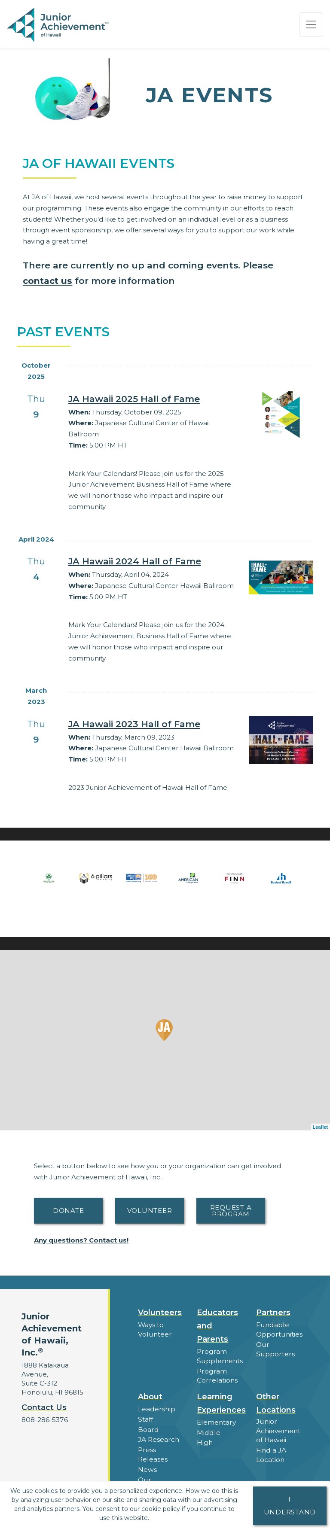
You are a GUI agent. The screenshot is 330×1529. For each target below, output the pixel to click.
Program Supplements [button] (219, 1356)
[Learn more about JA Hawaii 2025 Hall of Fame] (152, 399)
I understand (290, 1505)
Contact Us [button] (44, 1407)
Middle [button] (208, 1431)
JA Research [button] (158, 1437)
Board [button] (148, 1427)
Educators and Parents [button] (217, 1326)
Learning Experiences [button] (221, 1402)
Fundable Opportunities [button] (279, 1329)
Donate (68, 1210)
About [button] (150, 1395)
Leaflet (320, 1127)
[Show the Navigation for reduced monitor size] (311, 24)
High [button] (204, 1441)
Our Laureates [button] (154, 1480)
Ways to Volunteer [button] (154, 1329)
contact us (48, 280)
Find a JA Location (271, 1452)
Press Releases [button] (152, 1451)
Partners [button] (273, 1312)
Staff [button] (145, 1417)
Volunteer (149, 1210)
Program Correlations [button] (216, 1374)
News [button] (147, 1466)
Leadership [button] (156, 1408)
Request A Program (231, 1210)
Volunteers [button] (160, 1312)
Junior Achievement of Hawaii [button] (278, 1429)
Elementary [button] (216, 1421)
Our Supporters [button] (274, 1348)
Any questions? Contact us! (81, 1240)
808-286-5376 (44, 1420)
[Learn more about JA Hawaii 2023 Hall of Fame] (152, 724)
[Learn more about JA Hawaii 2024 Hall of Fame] (152, 561)
